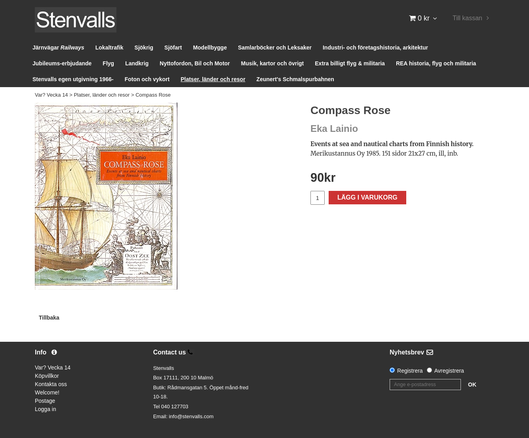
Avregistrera (449, 371)
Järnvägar (58, 47)
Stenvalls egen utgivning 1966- (73, 79)
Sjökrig (144, 47)
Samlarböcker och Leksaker (275, 47)
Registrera (410, 371)
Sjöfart (173, 47)
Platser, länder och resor (213, 79)
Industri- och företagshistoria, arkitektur (375, 47)
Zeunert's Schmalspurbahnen (295, 79)
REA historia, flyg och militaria (436, 63)
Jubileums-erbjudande (61, 63)
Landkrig (136, 63)
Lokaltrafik (109, 47)
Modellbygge (210, 47)
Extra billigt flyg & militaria (350, 63)
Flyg (108, 63)
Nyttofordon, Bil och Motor (195, 63)
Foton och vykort (147, 79)
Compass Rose (153, 95)
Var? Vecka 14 (51, 95)
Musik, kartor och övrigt (272, 63)
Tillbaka (49, 317)
